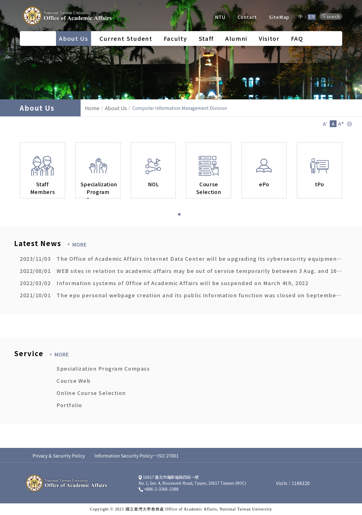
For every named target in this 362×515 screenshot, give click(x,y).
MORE (77, 244)
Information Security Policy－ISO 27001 (136, 455)
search (331, 16)
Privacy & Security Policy (59, 455)
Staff (206, 38)
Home (92, 108)
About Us (73, 38)
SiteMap (279, 17)
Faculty (175, 38)
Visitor (269, 38)
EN (311, 16)
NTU (220, 17)
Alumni (236, 38)
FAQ (297, 38)
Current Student (126, 38)
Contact (247, 17)
